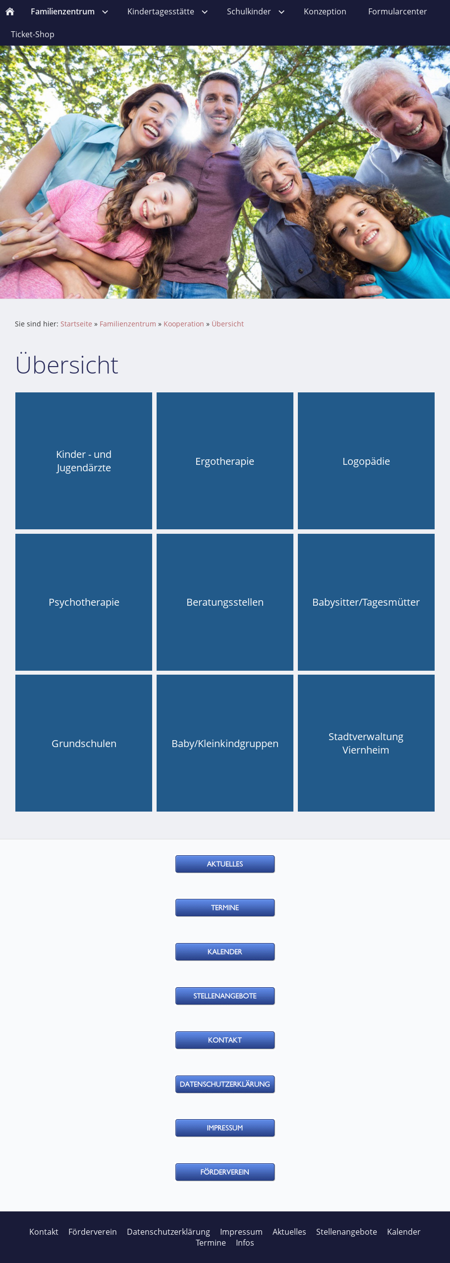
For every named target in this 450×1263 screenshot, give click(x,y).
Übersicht (228, 323)
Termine (211, 1242)
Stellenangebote (346, 1231)
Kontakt (43, 1231)
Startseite (76, 323)
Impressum (241, 1231)
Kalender (404, 1231)
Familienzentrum (128, 323)
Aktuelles (289, 1231)
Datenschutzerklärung (168, 1231)
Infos (245, 1242)
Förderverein (92, 1231)
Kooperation (184, 323)
